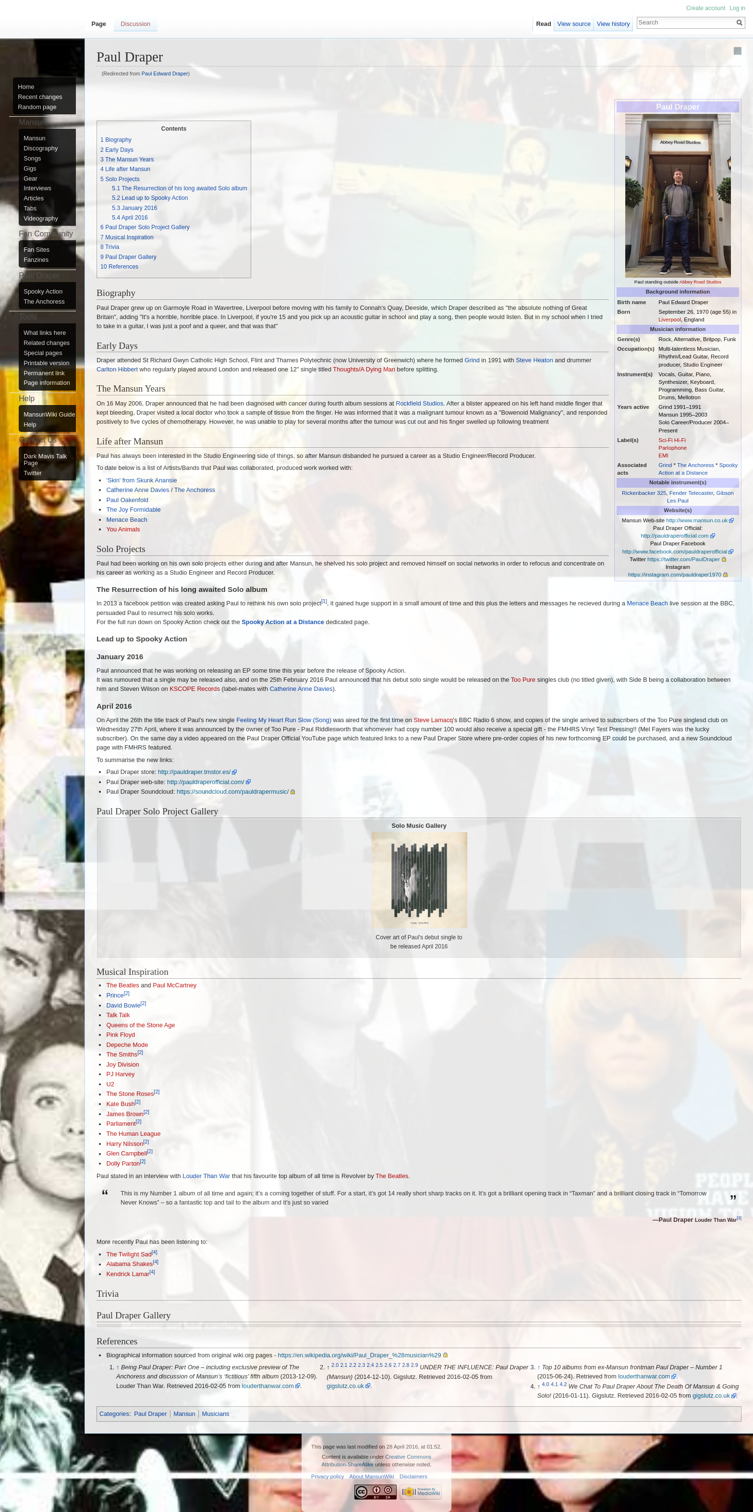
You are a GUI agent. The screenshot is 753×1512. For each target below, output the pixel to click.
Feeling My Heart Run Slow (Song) (283, 720)
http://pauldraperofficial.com (674, 536)
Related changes (47, 343)
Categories (114, 1413)
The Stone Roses (130, 1094)
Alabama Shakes (129, 1264)
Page (98, 23)
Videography (41, 218)
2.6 (388, 1365)
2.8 (405, 1365)
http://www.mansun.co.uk (697, 520)
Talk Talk (118, 1015)
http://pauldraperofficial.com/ (205, 782)
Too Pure (523, 679)
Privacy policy (327, 1476)
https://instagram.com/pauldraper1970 (674, 575)
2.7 (397, 1365)
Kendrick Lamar (127, 1274)
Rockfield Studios (419, 403)
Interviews (37, 188)
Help (30, 424)
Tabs (30, 208)
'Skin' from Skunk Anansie (141, 480)
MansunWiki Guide (49, 414)
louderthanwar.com (268, 1385)
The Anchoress (695, 465)
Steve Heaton (534, 360)
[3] (739, 1218)
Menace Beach (126, 519)
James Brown (125, 1114)
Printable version (46, 363)
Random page (37, 107)
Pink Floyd (120, 1034)
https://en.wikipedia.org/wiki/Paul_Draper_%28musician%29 (359, 1355)
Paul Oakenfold (127, 500)
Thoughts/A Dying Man (364, 369)
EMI (663, 455)
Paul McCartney (174, 985)
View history (613, 23)
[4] (155, 1252)
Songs (32, 158)
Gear (30, 178)
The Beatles (122, 985)
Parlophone (672, 448)
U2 (110, 1084)
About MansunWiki (372, 1476)
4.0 (545, 1384)
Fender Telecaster (691, 493)
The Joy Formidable (133, 509)
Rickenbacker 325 (644, 493)
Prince (114, 995)
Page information (47, 383)
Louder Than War (206, 1176)
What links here (45, 333)
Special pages (43, 353)
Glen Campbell (126, 1153)
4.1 (554, 1384)
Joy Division (122, 1064)
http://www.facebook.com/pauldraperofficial (675, 551)
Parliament (120, 1124)
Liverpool (669, 319)
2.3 (361, 1365)
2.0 (335, 1365)
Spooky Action (43, 291)
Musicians (216, 1413)
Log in (737, 8)
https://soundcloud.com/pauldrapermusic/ (233, 791)
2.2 (352, 1365)
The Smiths (121, 1054)
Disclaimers (413, 1476)
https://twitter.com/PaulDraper (683, 559)
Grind (665, 465)
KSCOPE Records (195, 688)
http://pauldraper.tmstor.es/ (194, 771)
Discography (41, 148)
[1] (324, 601)
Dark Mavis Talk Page (45, 460)
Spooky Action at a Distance (283, 622)
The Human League (133, 1133)
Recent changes (40, 97)
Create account (705, 8)
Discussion (135, 23)
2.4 (370, 1365)
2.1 (344, 1365)
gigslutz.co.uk (345, 1385)
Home (26, 87)
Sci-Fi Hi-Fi (672, 440)
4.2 (563, 1384)
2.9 (414, 1365)
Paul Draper (150, 1413)
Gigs (30, 168)
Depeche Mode (127, 1044)
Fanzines (36, 260)
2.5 (379, 1365)
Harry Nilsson (124, 1143)
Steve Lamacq (433, 720)
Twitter (33, 473)
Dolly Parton (123, 1163)
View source (574, 23)
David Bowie (123, 1005)
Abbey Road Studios (700, 281)
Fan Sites (36, 249)
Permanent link (44, 373)
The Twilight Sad (128, 1254)
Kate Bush (120, 1103)
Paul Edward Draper (165, 73)
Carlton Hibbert (117, 369)
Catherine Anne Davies (137, 489)
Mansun (184, 1413)
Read (543, 23)
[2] (127, 993)
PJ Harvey (120, 1074)
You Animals (123, 529)
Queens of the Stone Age (140, 1025)
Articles (34, 198)
